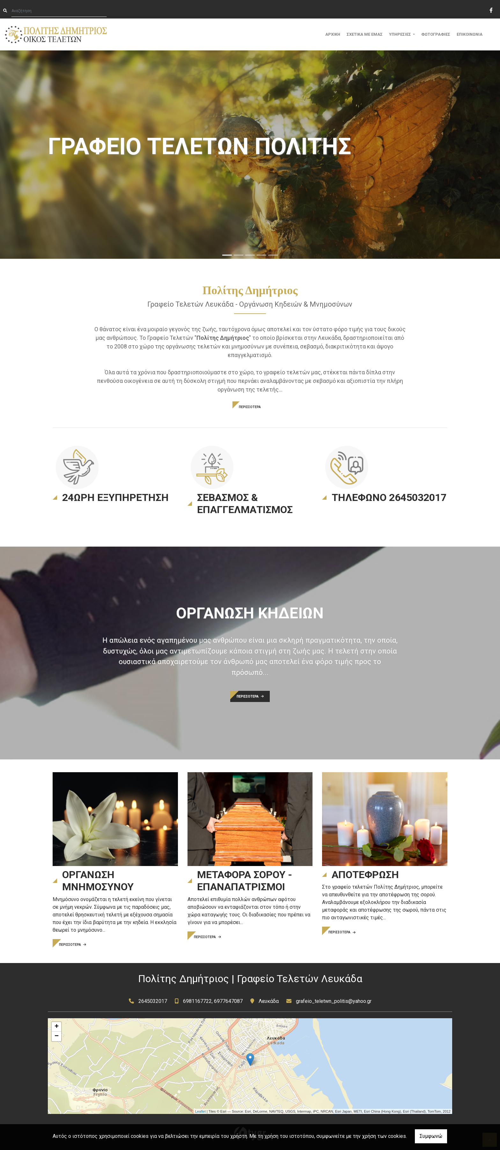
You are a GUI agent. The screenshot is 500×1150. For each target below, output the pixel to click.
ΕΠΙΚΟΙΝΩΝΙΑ (469, 34)
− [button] (57, 1036)
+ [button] (57, 1027)
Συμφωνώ (431, 1136)
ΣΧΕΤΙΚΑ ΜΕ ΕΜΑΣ (365, 34)
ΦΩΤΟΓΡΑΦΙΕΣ (435, 34)
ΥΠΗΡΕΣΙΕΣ (400, 34)
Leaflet (200, 1111)
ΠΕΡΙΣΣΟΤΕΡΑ (250, 407)
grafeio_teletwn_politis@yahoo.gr (333, 1001)
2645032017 (152, 1001)
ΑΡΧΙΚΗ (332, 34)
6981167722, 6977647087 (213, 1001)
